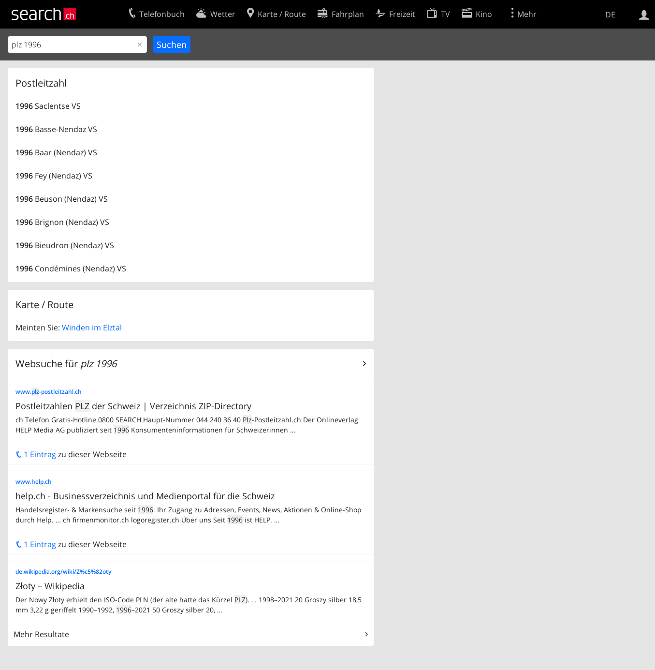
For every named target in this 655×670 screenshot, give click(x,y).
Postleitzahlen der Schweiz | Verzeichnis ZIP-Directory (133, 406)
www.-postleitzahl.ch (48, 391)
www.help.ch (33, 481)
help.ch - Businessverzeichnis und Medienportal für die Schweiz (145, 496)
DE (610, 14)
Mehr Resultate (41, 634)
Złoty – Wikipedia (50, 586)
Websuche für (65, 363)
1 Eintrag (35, 454)
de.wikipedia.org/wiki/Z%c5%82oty (63, 571)
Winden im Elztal (92, 327)
